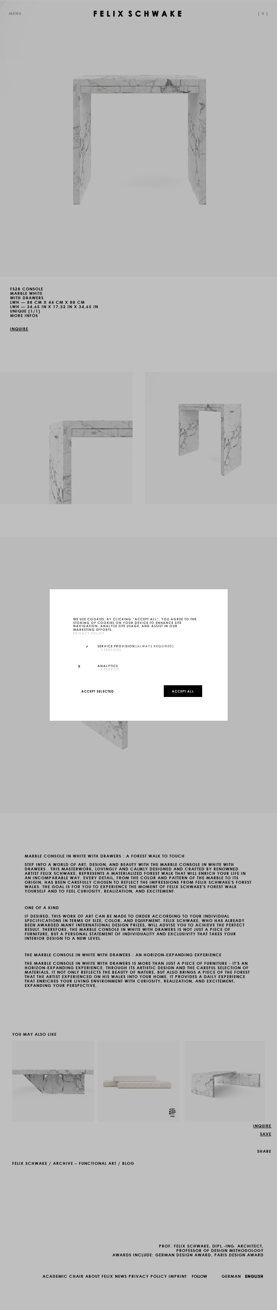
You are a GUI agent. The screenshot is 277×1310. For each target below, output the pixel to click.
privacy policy (89, 632)
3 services (109, 649)
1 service (108, 668)
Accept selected (97, 690)
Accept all (183, 690)
